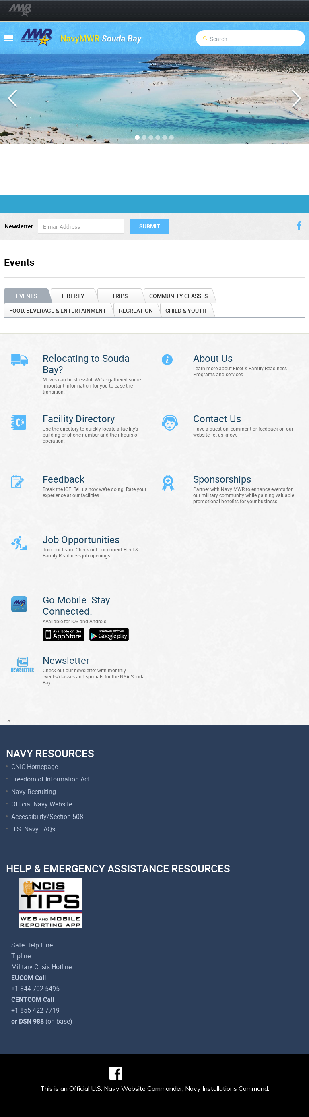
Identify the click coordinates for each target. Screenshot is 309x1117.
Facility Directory (79, 414)
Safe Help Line (32, 920)
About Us (213, 358)
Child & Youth (185, 310)
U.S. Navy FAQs (33, 804)
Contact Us (217, 414)
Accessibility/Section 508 (47, 792)
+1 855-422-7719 (35, 986)
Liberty (73, 296)
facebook (299, 225)
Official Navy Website (41, 779)
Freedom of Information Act (50, 754)
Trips (120, 296)
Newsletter (19, 226)
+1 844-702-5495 (35, 964)
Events (26, 296)
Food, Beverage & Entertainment (57, 310)
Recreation (136, 310)
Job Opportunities (81, 527)
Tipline (21, 931)
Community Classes (178, 296)
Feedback (63, 470)
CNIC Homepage (34, 742)
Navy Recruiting (33, 767)
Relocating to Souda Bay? (86, 364)
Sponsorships (222, 470)
